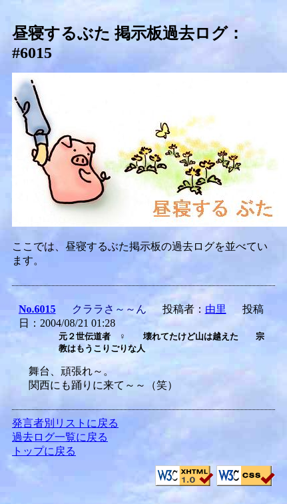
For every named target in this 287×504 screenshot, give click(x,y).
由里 (215, 309)
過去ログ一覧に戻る (60, 437)
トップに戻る (44, 451)
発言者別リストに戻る (65, 423)
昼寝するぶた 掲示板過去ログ (120, 33)
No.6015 (37, 309)
